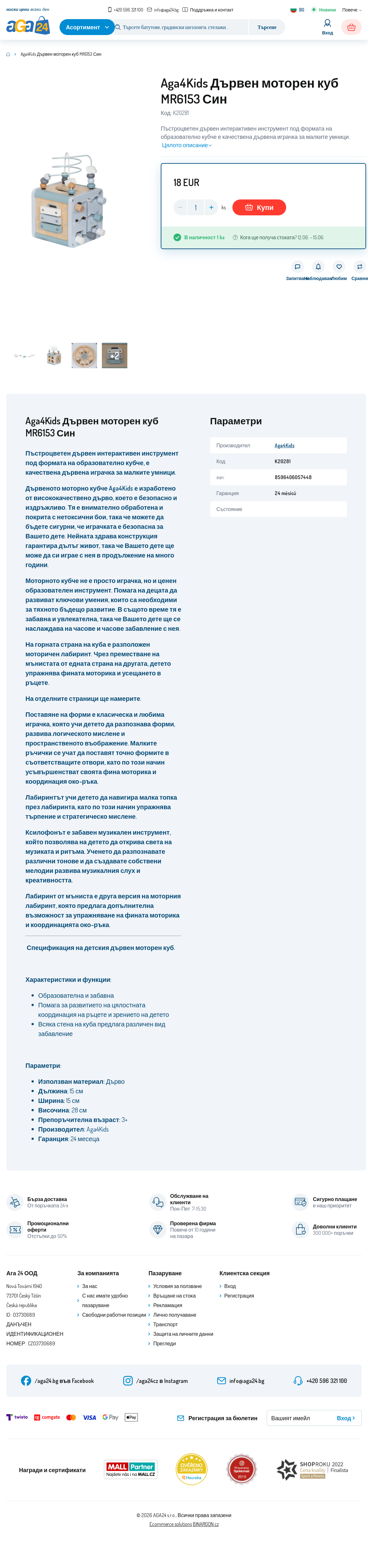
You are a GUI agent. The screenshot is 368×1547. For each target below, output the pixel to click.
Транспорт (165, 1324)
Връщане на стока (174, 1295)
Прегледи (164, 1343)
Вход (230, 1286)
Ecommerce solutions (171, 1524)
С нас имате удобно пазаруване (105, 1300)
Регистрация (239, 1295)
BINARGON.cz (206, 1524)
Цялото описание (185, 144)
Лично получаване (174, 1315)
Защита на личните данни (183, 1334)
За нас (89, 1286)
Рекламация (167, 1305)
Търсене (267, 27)
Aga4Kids (284, 445)
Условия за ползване (177, 1286)
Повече (349, 9)
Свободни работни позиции (114, 1315)
